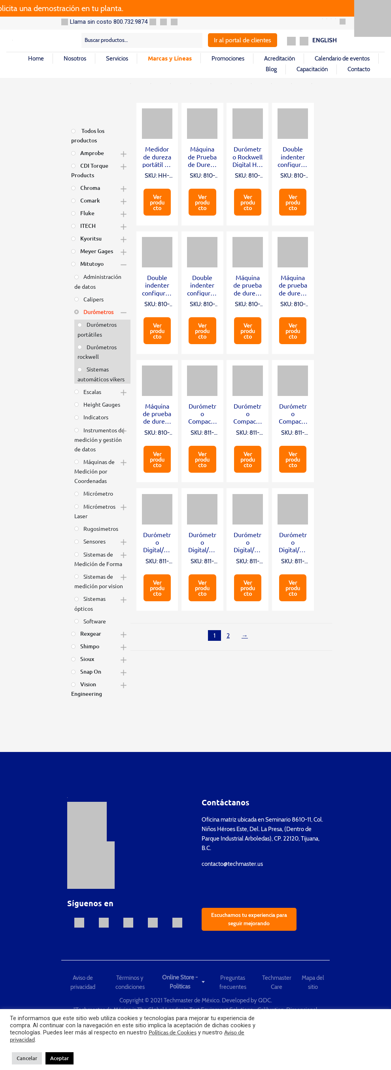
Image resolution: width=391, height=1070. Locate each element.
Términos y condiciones (130, 982)
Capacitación (312, 69)
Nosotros (75, 58)
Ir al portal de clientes (242, 40)
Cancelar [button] (27, 1058)
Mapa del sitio (313, 982)
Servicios (117, 58)
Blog (271, 69)
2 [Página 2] (228, 635)
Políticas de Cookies (172, 1032)
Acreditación (279, 58)
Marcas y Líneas (170, 58)
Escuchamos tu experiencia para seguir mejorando (249, 919)
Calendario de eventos (342, 58)
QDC (264, 1000)
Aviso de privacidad (82, 982)
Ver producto (157, 202)
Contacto (359, 69)
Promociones (228, 58)
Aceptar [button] (59, 1058)
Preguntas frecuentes (232, 982)
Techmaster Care (276, 982)
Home (36, 58)
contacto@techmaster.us (232, 863)
